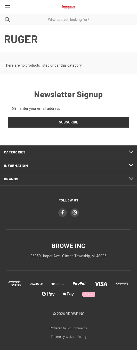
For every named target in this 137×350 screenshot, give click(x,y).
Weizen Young (76, 337)
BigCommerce (77, 328)
